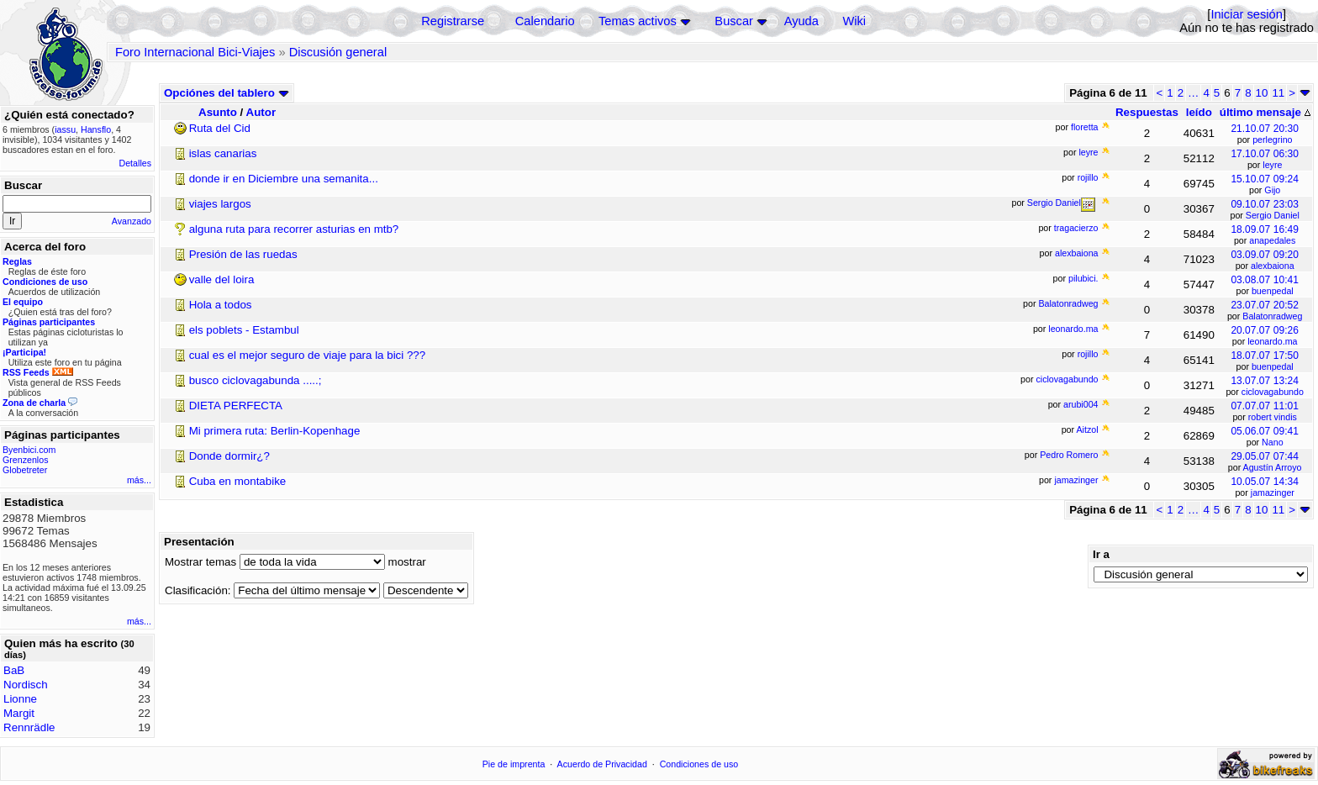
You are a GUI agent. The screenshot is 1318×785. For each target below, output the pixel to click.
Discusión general (338, 52)
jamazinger (1272, 492)
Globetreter (25, 470)
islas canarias (223, 153)
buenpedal (1273, 291)
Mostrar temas (200, 562)
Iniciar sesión (1246, 14)
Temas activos (637, 21)
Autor (261, 112)
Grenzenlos (26, 460)
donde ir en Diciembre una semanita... (283, 178)
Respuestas (1146, 112)
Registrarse (452, 21)
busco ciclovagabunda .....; (255, 380)
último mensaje (1265, 112)
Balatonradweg (1272, 316)
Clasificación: (198, 590)
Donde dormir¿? (229, 456)
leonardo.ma (1272, 341)
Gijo (1272, 190)
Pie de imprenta (514, 764)
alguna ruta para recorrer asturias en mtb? (294, 229)
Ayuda (801, 21)
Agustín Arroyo (1272, 467)
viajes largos (220, 204)
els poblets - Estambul (244, 330)
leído (1199, 112)
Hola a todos (220, 304)
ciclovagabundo (1273, 392)
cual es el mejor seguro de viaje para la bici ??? (307, 355)
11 (1278, 93)
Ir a (1101, 554)
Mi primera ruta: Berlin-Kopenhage (275, 430)
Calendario (545, 21)
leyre (1272, 165)
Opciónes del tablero (226, 93)
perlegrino (1272, 139)
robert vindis (1272, 417)
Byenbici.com (29, 450)
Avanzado (131, 221)
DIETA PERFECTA (235, 405)
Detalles (135, 163)
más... (139, 480)
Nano (1272, 442)
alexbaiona (1272, 266)
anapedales (1272, 240)
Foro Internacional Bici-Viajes (195, 52)
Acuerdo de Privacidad (602, 764)
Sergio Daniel (1273, 215)
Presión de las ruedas (243, 254)
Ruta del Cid (219, 128)
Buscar (733, 21)
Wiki (854, 21)
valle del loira (222, 279)
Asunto (217, 112)
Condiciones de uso (699, 764)
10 (1262, 93)
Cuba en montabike (238, 481)
